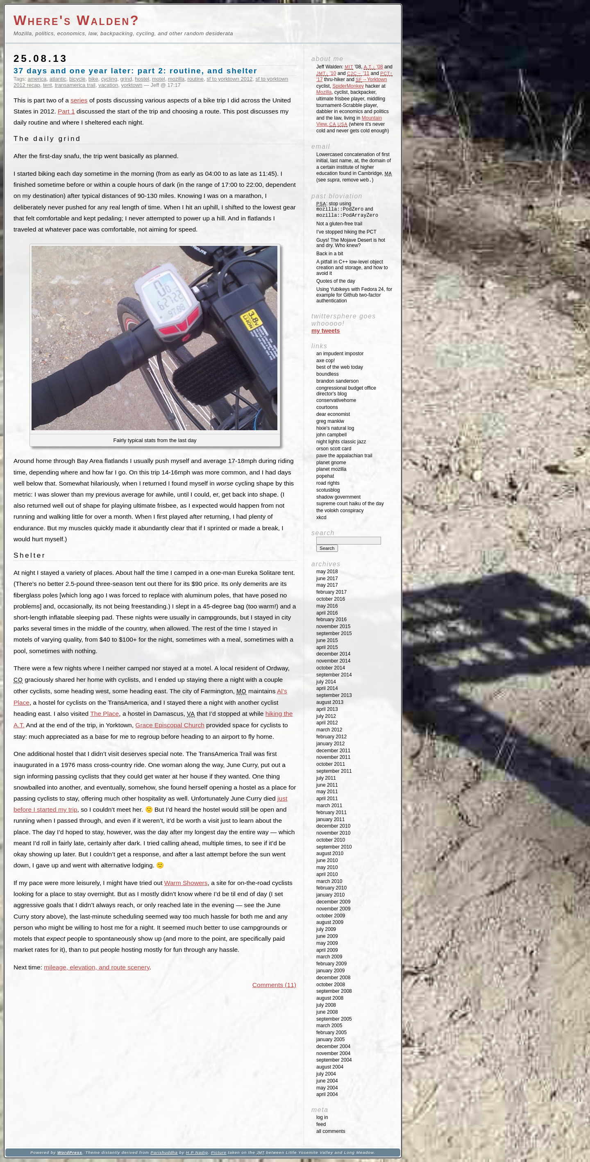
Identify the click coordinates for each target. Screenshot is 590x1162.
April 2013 (327, 709)
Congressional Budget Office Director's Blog (346, 391)
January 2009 (330, 971)
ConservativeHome (336, 400)
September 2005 (334, 1019)
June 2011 (327, 785)
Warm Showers (186, 882)
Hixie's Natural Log (335, 428)
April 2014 (327, 688)
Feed (321, 1124)
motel (158, 79)
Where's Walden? (77, 20)
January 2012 (330, 744)
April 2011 (327, 798)
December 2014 (333, 654)
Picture (219, 1152)
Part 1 (66, 111)
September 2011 (334, 771)
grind (126, 79)
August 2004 (329, 1067)
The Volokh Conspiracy (339, 510)
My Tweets (325, 330)
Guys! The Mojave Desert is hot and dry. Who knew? (350, 243)
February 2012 (331, 737)
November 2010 (333, 833)
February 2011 (331, 812)
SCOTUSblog (328, 490)
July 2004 (326, 1074)
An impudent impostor (339, 353)
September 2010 (334, 847)
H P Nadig (197, 1152)
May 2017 (327, 585)
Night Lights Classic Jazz (341, 442)
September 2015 (334, 633)
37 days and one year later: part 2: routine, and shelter (135, 70)
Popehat (325, 476)
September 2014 (334, 675)
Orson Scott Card (333, 449)
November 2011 (333, 757)
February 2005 (331, 1032)
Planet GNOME (331, 462)
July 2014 (326, 682)
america (37, 79)
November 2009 (333, 909)
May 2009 (327, 943)
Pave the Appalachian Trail (344, 455)
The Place (104, 713)
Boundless (327, 374)
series (78, 100)
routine (195, 79)
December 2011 (333, 750)
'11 (358, 73)
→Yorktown (371, 79)
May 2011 (327, 791)
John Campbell (331, 435)
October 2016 (330, 599)
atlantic (58, 79)
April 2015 (327, 647)
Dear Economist (333, 414)
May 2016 (327, 606)
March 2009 (329, 957)
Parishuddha (163, 1152)
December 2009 (333, 902)
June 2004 (327, 1081)
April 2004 (327, 1094)
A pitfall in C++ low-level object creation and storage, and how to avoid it (352, 267)
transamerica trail (75, 85)
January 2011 (330, 819)
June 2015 (327, 640)
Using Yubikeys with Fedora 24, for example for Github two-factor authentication (354, 295)
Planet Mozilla (331, 469)
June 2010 (327, 860)
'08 (373, 67)
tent (47, 85)
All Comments (330, 1131)
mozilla (176, 79)
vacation (108, 85)
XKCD (321, 517)
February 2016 (331, 619)
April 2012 (327, 723)
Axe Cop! (325, 360)
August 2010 (329, 853)
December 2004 (333, 1046)
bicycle (77, 79)
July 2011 (326, 778)
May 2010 (327, 867)
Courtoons (327, 407)
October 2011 (330, 764)
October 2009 (330, 916)
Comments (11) (274, 984)
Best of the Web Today (339, 367)
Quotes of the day (335, 281)
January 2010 (330, 895)
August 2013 (329, 702)
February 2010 (331, 888)
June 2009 (327, 936)
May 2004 (327, 1088)
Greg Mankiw (330, 421)
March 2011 (329, 805)
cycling (109, 79)
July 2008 (326, 1005)
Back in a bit (329, 253)
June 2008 (327, 1012)
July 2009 (326, 929)
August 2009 (329, 922)
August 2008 (329, 998)
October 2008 (330, 984)
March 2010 (329, 881)
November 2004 (333, 1053)
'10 (326, 73)
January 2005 (330, 1039)
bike (93, 79)
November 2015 (333, 626)
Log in (322, 1117)
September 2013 (334, 695)
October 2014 (330, 668)
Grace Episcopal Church (169, 725)
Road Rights (328, 483)
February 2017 (331, 592)
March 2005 (329, 1025)
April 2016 (327, 613)
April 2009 (327, 950)
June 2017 (327, 578)
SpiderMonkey (348, 86)
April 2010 (327, 874)
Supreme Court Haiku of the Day (350, 503)
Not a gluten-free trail (339, 224)
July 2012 (326, 716)
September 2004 (334, 1060)
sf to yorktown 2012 (229, 79)
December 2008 (333, 977)
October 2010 (330, 840)
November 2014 (333, 661)
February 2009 (331, 964)
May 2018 (327, 571)
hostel (142, 79)
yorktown (132, 85)
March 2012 (329, 730)
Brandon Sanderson (337, 381)
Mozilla (323, 92)
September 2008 (334, 991)
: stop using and (347, 210)
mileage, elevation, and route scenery (96, 967)
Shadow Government (338, 497)
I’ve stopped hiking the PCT (346, 232)
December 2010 (333, 826)
